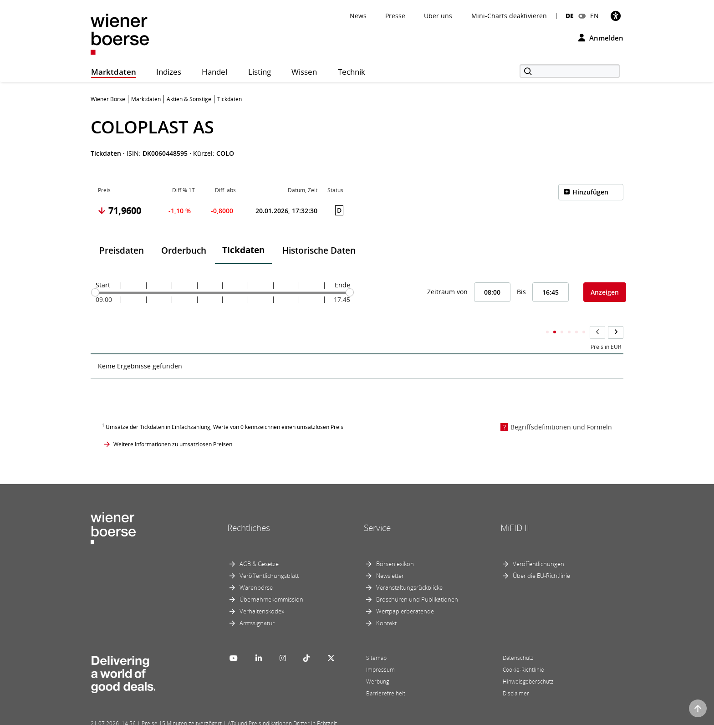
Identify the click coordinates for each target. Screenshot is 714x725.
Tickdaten (243, 250)
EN (594, 15)
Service (377, 510)
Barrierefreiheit (385, 675)
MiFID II (514, 510)
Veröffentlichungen (538, 546)
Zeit (102, 329)
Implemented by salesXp (225, 717)
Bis (521, 291)
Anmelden (600, 37)
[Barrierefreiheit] (615, 15)
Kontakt (386, 605)
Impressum (380, 652)
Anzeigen (605, 292)
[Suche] (570, 71)
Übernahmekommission (271, 581)
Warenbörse (256, 570)
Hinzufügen (590, 192)
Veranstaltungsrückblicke (409, 570)
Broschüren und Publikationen (417, 581)
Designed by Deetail (279, 717)
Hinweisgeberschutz (528, 664)
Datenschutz (518, 640)
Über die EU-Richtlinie (541, 558)
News (358, 15)
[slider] (95, 292)
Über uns (438, 15)
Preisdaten (121, 250)
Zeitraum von (447, 291)
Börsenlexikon (395, 546)
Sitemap (376, 640)
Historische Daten (319, 250)
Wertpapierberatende (405, 593)
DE (570, 15)
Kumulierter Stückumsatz (463, 329)
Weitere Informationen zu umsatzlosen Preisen (172, 426)
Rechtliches (248, 510)
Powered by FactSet (171, 717)
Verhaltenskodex (262, 593)
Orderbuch (183, 250)
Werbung (377, 664)
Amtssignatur (257, 605)
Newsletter (390, 558)
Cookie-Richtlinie (523, 652)
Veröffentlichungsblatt (269, 558)
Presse (395, 15)
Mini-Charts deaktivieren (509, 16)
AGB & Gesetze (259, 546)
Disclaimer (516, 675)
